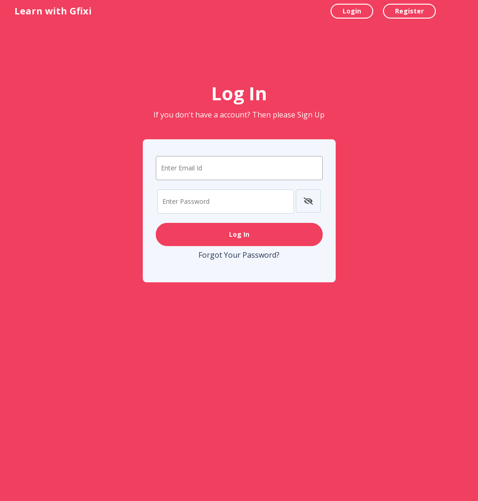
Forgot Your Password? (239, 255)
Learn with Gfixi (53, 11)
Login (352, 11)
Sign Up (311, 115)
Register (409, 11)
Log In (239, 234)
